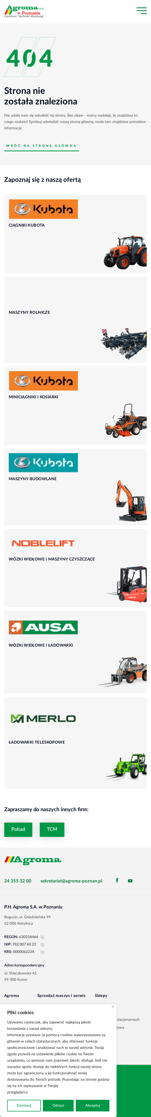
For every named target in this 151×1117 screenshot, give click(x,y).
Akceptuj (92, 1105)
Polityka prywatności (46, 1092)
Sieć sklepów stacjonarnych (117, 1020)
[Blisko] (113, 1006)
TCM (52, 829)
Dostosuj (24, 1105)
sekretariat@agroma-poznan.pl (71, 881)
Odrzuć (58, 1105)
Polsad (18, 829)
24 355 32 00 (17, 881)
